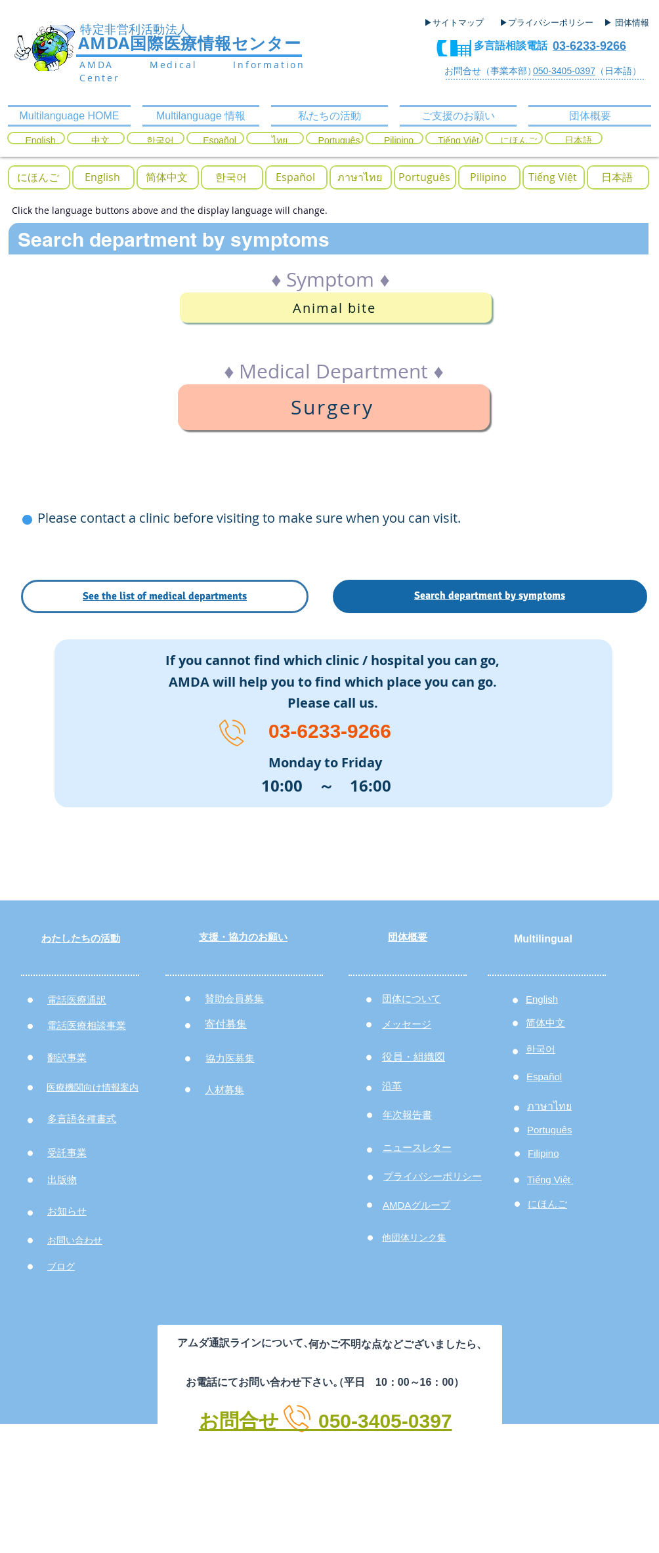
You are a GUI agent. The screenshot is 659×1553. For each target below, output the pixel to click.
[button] (38, 177)
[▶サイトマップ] (458, 23)
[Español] (219, 141)
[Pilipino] (399, 141)
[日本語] (578, 141)
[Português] (339, 141)
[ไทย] (279, 141)
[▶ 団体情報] (631, 23)
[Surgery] (334, 407)
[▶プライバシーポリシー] (548, 23)
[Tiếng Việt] (458, 141)
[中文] (100, 141)
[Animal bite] (336, 307)
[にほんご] (518, 141)
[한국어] (160, 141)
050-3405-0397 (564, 71)
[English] (40, 141)
